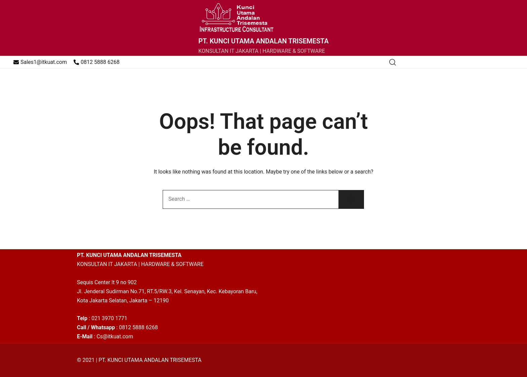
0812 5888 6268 (97, 62)
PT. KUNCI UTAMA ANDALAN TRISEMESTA (263, 41)
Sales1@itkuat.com (40, 62)
